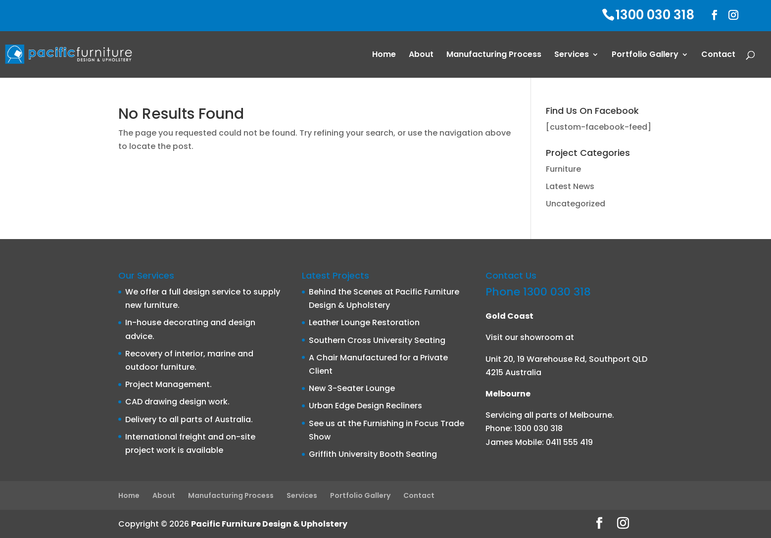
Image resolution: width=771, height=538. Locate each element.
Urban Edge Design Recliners (365, 405)
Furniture (563, 169)
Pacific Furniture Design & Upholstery (269, 524)
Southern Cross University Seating (377, 340)
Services (571, 55)
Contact (718, 55)
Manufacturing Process (493, 55)
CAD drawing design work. (177, 401)
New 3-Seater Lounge (352, 388)
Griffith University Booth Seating (373, 454)
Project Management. (168, 384)
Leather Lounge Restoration (364, 322)
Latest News (570, 186)
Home (384, 55)
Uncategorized (575, 203)
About (421, 55)
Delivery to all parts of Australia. (189, 419)
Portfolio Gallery (645, 55)
